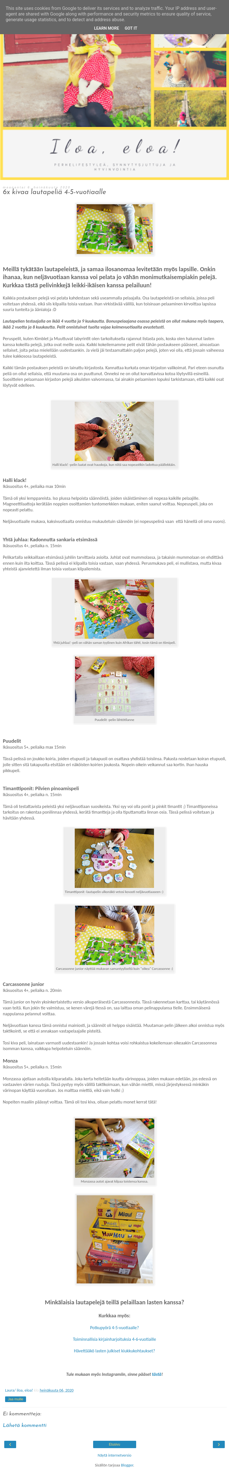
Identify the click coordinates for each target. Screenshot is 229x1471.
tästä (156, 1374)
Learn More (106, 28)
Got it (131, 28)
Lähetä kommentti (24, 1425)
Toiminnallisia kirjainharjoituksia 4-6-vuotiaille (114, 1339)
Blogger (127, 1465)
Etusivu (114, 1444)
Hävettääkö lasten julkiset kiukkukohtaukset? (114, 1350)
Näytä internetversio (114, 1455)
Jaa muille (15, 1399)
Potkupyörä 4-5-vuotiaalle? (114, 1327)
